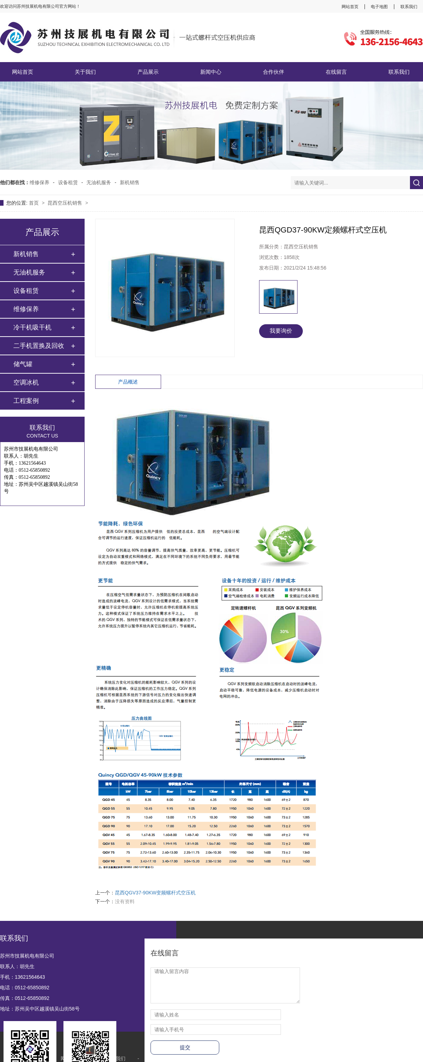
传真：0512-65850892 (24, 998)
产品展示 (148, 72)
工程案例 (26, 400)
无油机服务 (98, 182)
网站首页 (350, 6)
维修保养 (39, 182)
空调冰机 (26, 382)
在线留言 (336, 72)
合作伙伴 (273, 72)
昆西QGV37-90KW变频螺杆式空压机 (155, 892)
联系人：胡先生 (17, 966)
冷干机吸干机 (32, 327)
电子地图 (379, 6)
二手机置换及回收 (38, 345)
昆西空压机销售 (66, 203)
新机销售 (130, 182)
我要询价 (281, 331)
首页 (34, 203)
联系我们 (408, 6)
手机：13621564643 (22, 977)
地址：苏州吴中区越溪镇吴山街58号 (40, 1009)
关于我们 (85, 72)
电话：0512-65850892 (24, 987)
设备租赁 (68, 182)
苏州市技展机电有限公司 (27, 956)
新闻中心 (210, 72)
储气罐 (22, 364)
